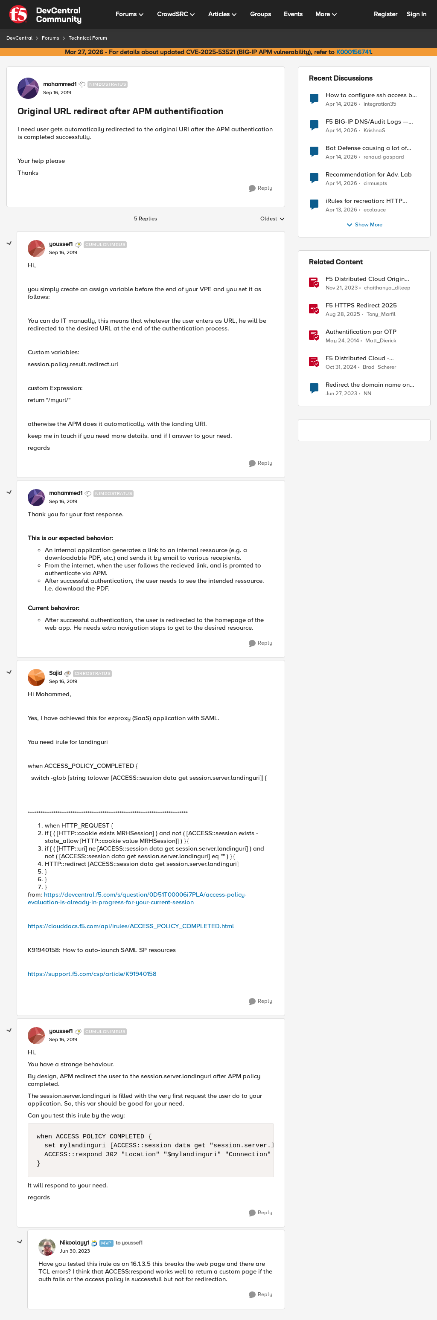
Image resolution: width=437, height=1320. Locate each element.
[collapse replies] (9, 243)
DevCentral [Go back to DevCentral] (19, 38)
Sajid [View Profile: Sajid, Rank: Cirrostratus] (55, 673)
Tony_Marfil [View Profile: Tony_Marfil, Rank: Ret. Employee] (381, 314)
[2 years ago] (342, 288)
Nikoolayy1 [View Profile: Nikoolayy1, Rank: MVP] (74, 1242)
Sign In (416, 14)
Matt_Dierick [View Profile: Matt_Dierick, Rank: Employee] (380, 341)
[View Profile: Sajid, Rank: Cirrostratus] (36, 677)
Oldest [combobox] (272, 219)
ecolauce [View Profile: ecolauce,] (375, 210)
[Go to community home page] (45, 14)
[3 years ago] (341, 394)
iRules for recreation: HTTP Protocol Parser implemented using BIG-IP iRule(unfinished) (367, 201)
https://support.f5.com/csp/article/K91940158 (92, 974)
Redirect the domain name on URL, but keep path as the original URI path (368, 384)
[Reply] (260, 188)
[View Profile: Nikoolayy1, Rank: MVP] (46, 1247)
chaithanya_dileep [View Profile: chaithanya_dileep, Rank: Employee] (387, 288)
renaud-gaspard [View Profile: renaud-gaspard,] (384, 157)
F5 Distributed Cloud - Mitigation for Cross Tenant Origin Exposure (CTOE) (364, 358)
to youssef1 (129, 1243)
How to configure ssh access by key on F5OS (371, 95)
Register (385, 14)
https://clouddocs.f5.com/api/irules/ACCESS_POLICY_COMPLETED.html (131, 926)
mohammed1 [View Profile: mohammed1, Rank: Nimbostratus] (59, 84)
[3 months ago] (341, 104)
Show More (364, 225)
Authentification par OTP (361, 332)
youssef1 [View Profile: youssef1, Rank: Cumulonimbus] (61, 244)
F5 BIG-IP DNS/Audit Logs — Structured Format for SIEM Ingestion (367, 121)
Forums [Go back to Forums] (50, 38)
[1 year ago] (341, 367)
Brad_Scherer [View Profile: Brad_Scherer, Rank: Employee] (379, 367)
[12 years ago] (342, 341)
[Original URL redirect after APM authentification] (63, 253)
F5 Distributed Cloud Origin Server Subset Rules (365, 279)
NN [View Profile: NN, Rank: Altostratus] (367, 394)
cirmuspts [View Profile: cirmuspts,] (375, 183)
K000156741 (353, 52)
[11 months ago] (343, 314)
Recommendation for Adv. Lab (369, 174)
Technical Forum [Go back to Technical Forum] (88, 38)
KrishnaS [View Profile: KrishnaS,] (374, 130)
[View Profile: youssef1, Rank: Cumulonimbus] (36, 248)
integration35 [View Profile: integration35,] (380, 104)
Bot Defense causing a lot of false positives (366, 148)
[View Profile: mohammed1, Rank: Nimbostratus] (28, 88)
